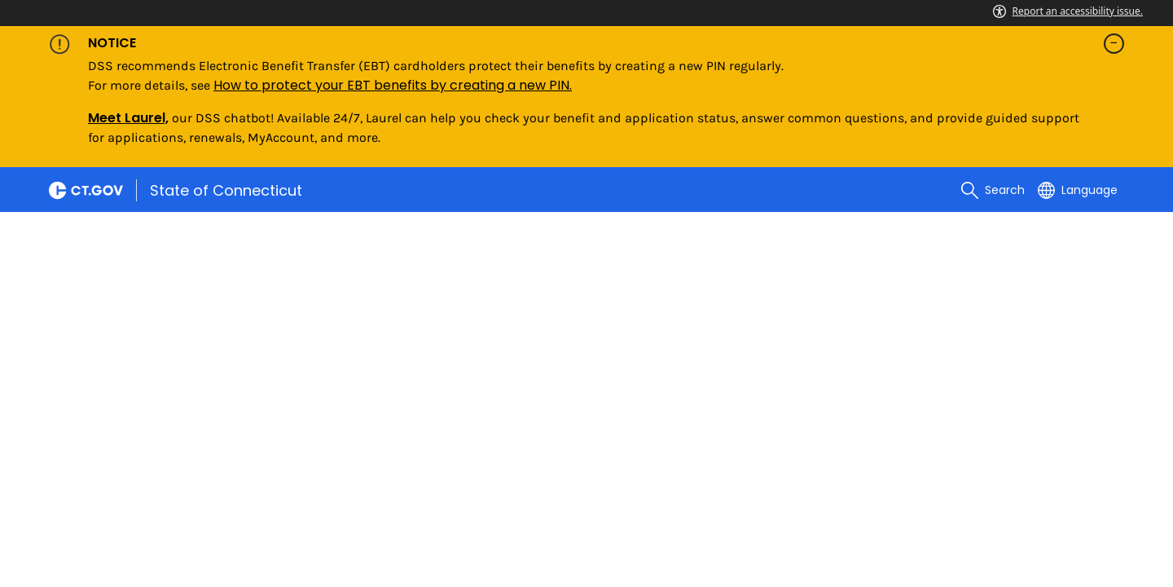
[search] (993, 190)
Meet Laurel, (128, 117)
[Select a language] (1078, 190)
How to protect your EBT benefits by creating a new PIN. (392, 85)
